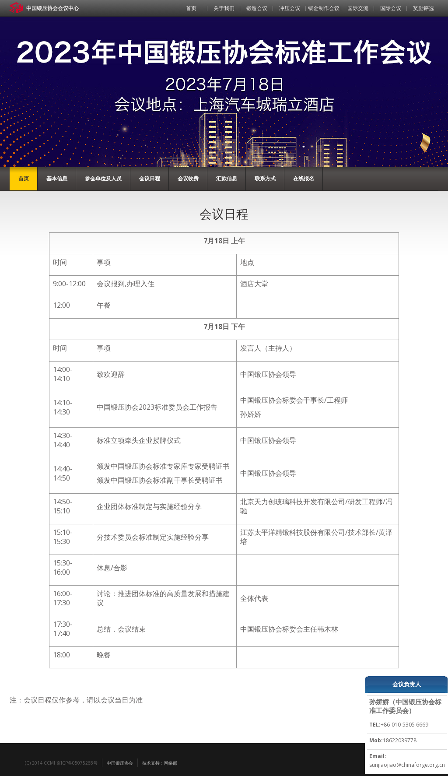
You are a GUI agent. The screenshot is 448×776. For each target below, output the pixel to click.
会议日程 (149, 178)
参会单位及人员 (103, 178)
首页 (191, 8)
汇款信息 (226, 178)
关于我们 (224, 8)
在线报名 (303, 178)
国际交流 (357, 8)
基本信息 (56, 178)
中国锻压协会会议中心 (52, 8)
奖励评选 (423, 8)
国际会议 (390, 8)
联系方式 (265, 178)
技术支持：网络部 (159, 763)
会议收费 (188, 178)
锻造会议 (256, 8)
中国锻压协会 (120, 763)
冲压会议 (289, 8)
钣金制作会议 (324, 8)
